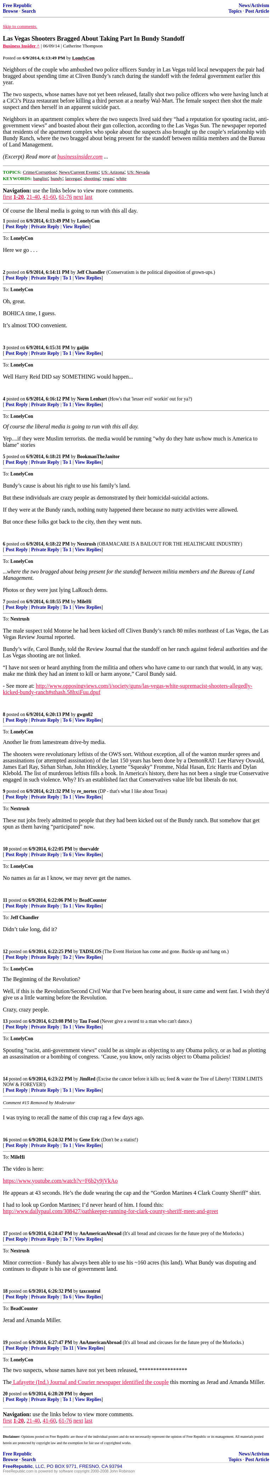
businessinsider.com (80, 157)
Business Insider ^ (21, 45)
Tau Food (89, 1021)
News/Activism (254, 5)
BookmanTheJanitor (98, 456)
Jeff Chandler (90, 272)
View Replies (76, 226)
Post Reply (17, 226)
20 (5, 1393)
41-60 (49, 197)
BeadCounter (93, 900)
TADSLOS (90, 951)
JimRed (87, 1079)
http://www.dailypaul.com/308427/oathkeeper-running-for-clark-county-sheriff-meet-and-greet (110, 1211)
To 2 (67, 957)
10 (5, 849)
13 (5, 1021)
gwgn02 (85, 714)
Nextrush (86, 544)
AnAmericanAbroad (100, 1233)
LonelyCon (88, 221)
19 (5, 1342)
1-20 (18, 197)
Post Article (257, 11)
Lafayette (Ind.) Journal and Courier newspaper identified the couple (90, 1382)
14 (5, 1079)
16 (5, 1139)
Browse (10, 11)
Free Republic (17, 5)
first (7, 197)
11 (5, 900)
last (88, 197)
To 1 (67, 278)
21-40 (33, 197)
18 (5, 1291)
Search (29, 11)
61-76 (65, 197)
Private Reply (45, 226)
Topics (235, 11)
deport (86, 1393)
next (78, 197)
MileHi (84, 601)
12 (5, 951)
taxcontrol (89, 1291)
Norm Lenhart (92, 399)
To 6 (67, 720)
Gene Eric (89, 1139)
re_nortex (87, 791)
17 (5, 1233)
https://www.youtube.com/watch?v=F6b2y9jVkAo (60, 1181)
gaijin (83, 347)
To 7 (67, 1239)
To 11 (68, 1348)
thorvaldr (89, 849)
